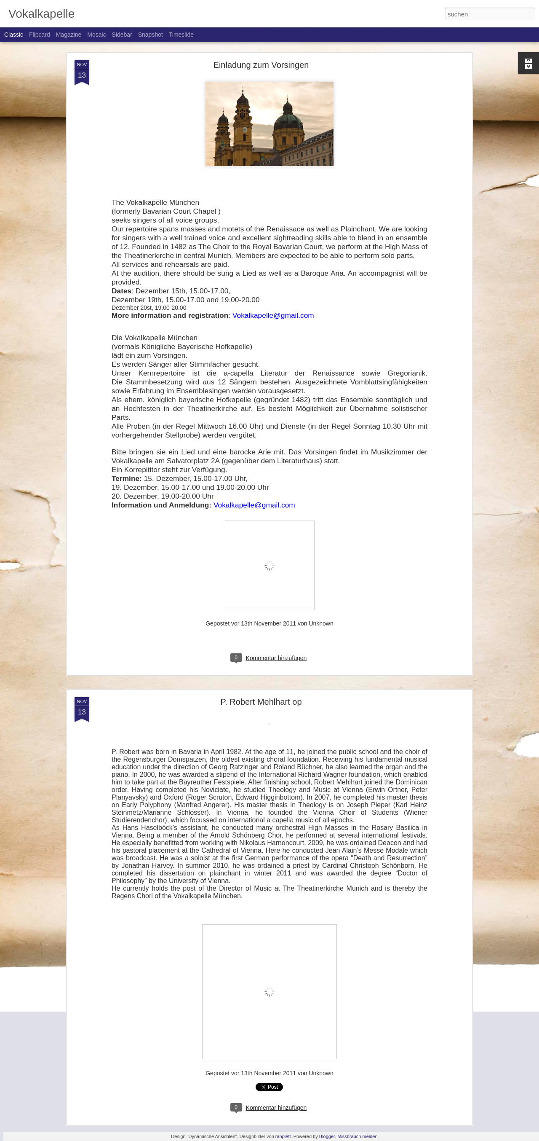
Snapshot (150, 34)
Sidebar (122, 34)
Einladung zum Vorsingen (261, 65)
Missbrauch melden (357, 1136)
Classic (13, 34)
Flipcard (39, 34)
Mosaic (96, 34)
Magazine (69, 34)
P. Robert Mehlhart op (261, 701)
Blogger (327, 1136)
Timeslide (181, 34)
